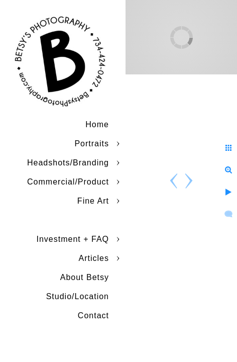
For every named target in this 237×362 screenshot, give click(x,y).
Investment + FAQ (73, 239)
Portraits (91, 143)
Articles (94, 258)
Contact (93, 315)
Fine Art (93, 201)
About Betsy (84, 277)
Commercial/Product (68, 181)
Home (97, 124)
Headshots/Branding (68, 162)
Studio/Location (77, 296)
